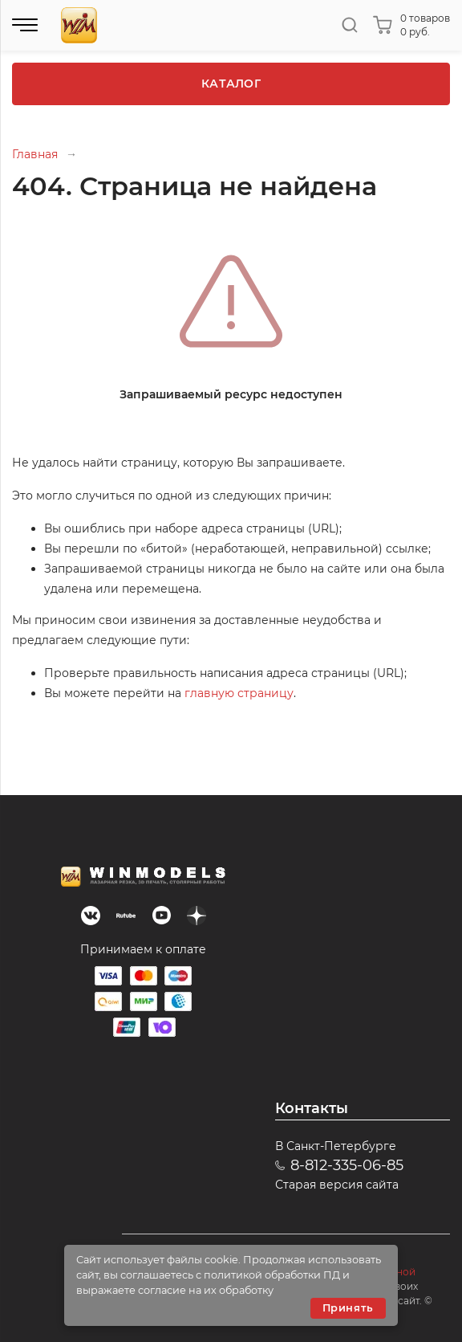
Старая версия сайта (337, 1184)
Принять (348, 1308)
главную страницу (239, 693)
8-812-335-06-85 (346, 1165)
